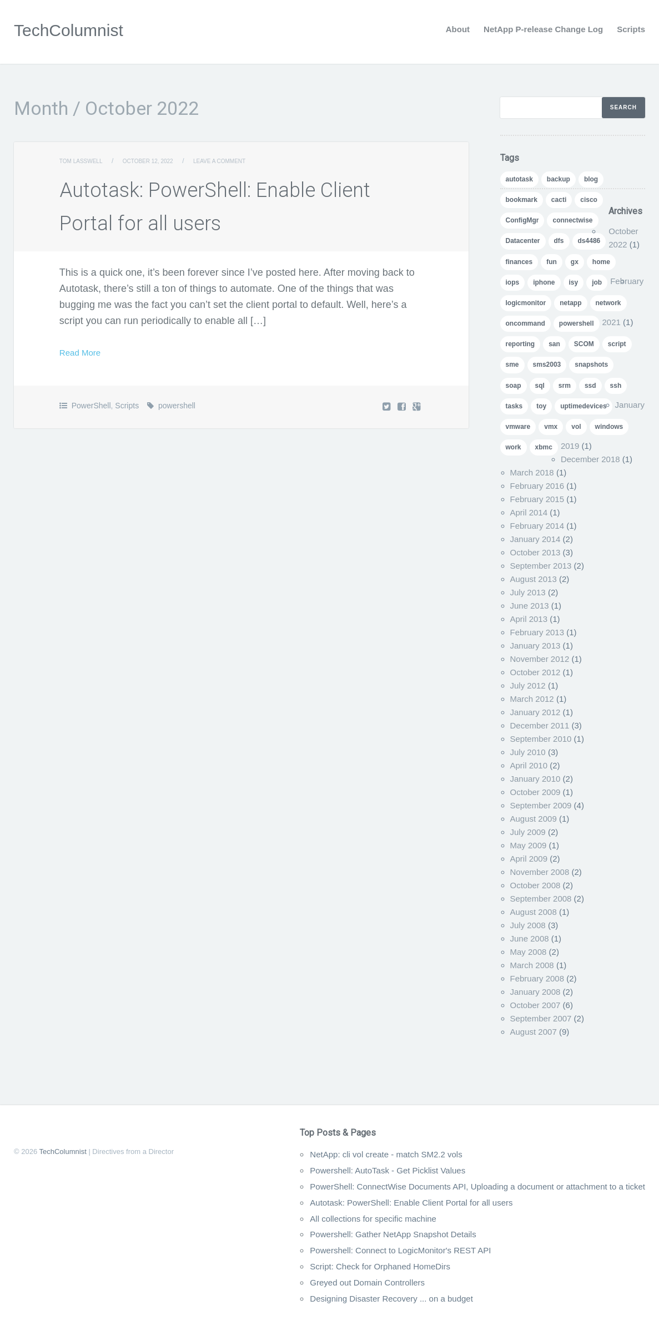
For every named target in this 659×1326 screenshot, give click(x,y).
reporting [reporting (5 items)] (520, 344)
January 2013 (535, 645)
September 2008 (541, 898)
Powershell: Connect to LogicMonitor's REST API (351, 1250)
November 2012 (540, 659)
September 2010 (541, 738)
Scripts (631, 29)
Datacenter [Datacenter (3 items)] (523, 241)
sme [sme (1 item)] (512, 364)
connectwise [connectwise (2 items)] (572, 220)
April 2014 (529, 512)
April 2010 (529, 765)
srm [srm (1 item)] (565, 385)
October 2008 (535, 885)
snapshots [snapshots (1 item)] (591, 364)
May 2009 (528, 845)
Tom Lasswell (85, 161)
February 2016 (537, 485)
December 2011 (540, 725)
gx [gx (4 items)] (574, 262)
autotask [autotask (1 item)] (519, 179)
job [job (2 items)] (597, 282)
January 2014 (535, 539)
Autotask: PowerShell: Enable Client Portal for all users (364, 1202)
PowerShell (91, 405)
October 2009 (535, 792)
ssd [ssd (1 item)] (590, 385)
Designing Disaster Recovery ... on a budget (341, 1298)
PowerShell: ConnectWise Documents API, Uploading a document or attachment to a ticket (444, 1186)
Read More (84, 352)
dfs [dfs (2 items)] (559, 241)
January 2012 (535, 712)
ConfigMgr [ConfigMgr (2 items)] (522, 220)
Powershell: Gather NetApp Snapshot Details (342, 1233)
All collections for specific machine (319, 1218)
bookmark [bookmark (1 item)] (521, 200)
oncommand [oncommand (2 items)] (525, 323)
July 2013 (528, 592)
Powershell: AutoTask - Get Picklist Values (336, 1170)
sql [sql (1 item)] (540, 385)
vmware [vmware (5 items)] (518, 427)
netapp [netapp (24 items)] (570, 303)
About (458, 29)
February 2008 (537, 978)
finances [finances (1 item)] (519, 262)
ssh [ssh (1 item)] (616, 385)
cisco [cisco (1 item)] (588, 200)
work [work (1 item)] (513, 447)
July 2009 (528, 832)
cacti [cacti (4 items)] (558, 200)
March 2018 (532, 472)
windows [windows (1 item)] (609, 427)
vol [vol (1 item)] (576, 427)
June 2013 (529, 605)
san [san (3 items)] (554, 344)
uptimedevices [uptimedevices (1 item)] (583, 406)
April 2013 (529, 619)
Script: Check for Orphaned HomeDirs (327, 1266)
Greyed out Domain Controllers (312, 1282)
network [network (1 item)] (608, 303)
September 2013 (541, 565)
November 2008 (540, 872)
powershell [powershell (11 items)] (576, 323)
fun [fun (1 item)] (551, 262)
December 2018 (590, 459)
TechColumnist (76, 29)
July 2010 (528, 752)
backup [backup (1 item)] (558, 179)
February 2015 (537, 499)
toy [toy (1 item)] (541, 406)
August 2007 (533, 1031)
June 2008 (529, 938)
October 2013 (535, 552)
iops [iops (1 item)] (513, 282)
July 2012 (528, 685)
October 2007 (535, 1005)
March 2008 (532, 965)
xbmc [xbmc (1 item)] (543, 447)
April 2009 (529, 858)
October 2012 (535, 672)
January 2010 (535, 778)
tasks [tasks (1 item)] (514, 406)
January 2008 (535, 991)
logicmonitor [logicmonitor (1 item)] (526, 303)
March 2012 (532, 699)
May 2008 (528, 951)
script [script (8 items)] (617, 344)
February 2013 (537, 632)
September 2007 (541, 1018)
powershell (176, 405)
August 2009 (533, 818)
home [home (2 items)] (601, 262)
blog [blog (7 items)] (591, 179)
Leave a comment (243, 161)
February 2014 (537, 525)
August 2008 (533, 912)
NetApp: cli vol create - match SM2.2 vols (334, 1154)
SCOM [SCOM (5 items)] (584, 344)
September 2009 (541, 805)
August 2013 (533, 579)
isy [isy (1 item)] (573, 282)
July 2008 (528, 925)
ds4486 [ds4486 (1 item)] (589, 241)
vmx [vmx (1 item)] (550, 427)
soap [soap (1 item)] (513, 385)
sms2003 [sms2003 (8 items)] (547, 364)
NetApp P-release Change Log (543, 29)
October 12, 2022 (161, 161)
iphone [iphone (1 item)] (544, 282)
